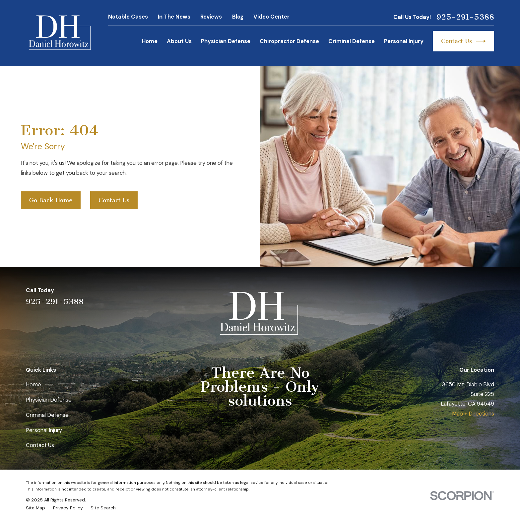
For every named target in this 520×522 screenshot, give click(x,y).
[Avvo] (472, 295)
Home (33, 384)
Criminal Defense (47, 415)
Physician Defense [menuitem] (225, 41)
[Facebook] (490, 295)
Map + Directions (473, 413)
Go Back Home (50, 200)
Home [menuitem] (150, 41)
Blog (237, 16)
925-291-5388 (465, 17)
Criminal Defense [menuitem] (351, 41)
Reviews (211, 16)
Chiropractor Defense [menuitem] (289, 41)
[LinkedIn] (455, 295)
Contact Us (463, 41)
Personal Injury (44, 430)
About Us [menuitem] (179, 41)
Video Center (271, 16)
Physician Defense (49, 399)
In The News (174, 16)
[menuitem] (35, 508)
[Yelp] (437, 295)
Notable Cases (128, 16)
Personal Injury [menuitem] (403, 41)
